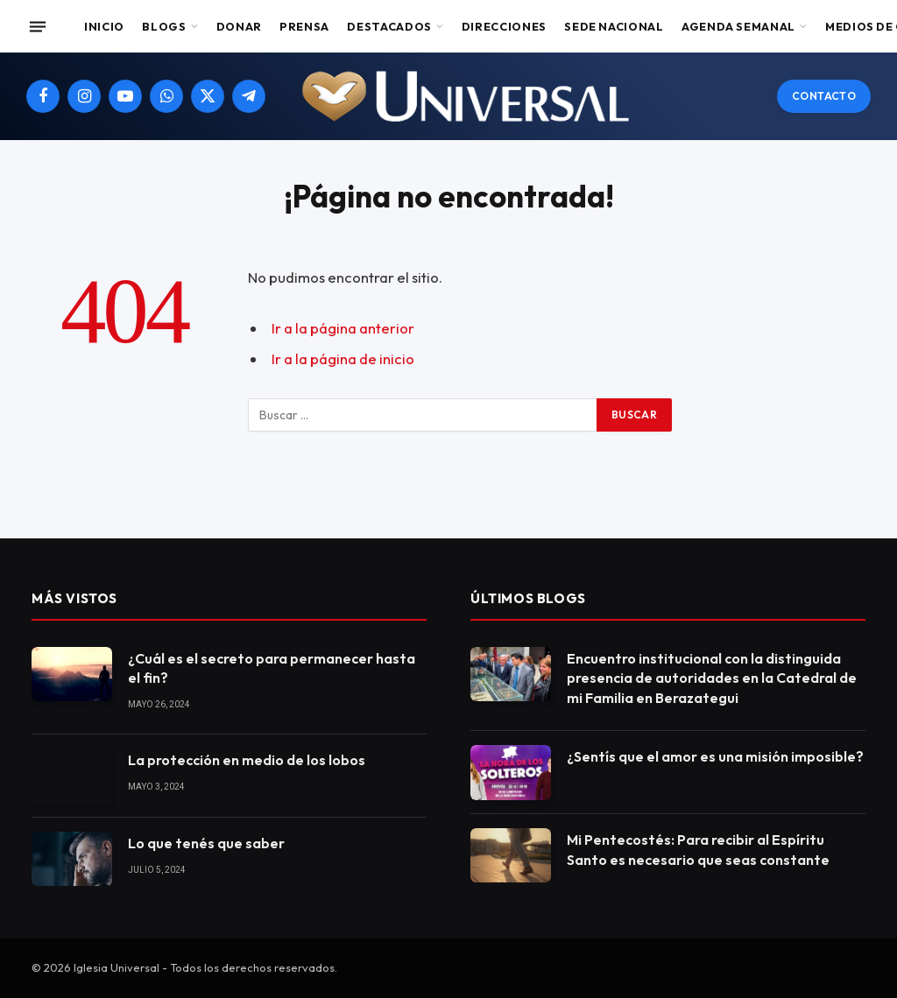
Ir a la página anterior (343, 328)
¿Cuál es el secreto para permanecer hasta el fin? (271, 668)
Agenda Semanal (738, 26)
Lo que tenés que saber (206, 843)
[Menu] (38, 26)
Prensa (304, 26)
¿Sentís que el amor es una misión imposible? (715, 756)
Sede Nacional (613, 26)
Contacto (824, 95)
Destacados (389, 26)
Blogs (164, 26)
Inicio (104, 26)
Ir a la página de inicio (343, 358)
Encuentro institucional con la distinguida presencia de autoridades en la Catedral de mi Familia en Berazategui (712, 678)
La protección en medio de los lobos (246, 760)
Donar (239, 26)
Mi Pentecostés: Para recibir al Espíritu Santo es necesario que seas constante (698, 849)
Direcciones (504, 26)
